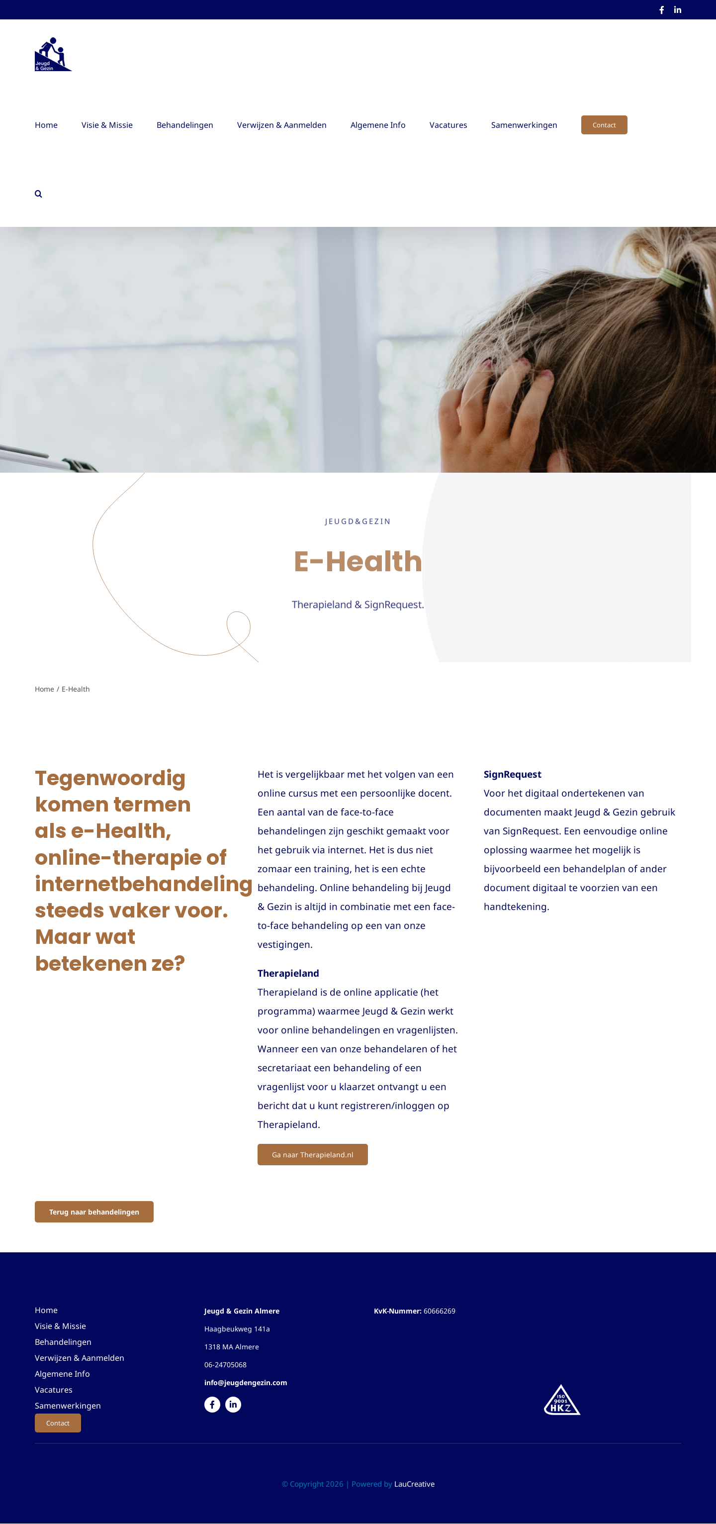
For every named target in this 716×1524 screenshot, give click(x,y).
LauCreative (414, 1484)
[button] (38, 192)
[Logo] (562, 1385)
